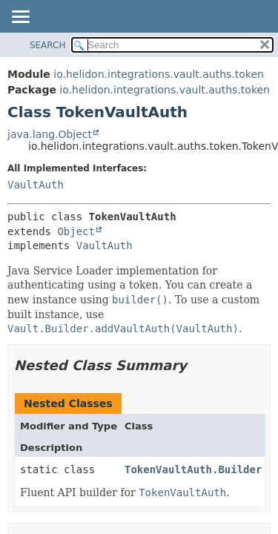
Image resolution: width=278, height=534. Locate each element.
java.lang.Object (49, 134)
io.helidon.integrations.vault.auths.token (158, 74)
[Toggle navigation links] (20, 17)
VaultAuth (35, 185)
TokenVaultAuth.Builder (193, 469)
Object (76, 231)
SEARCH (48, 45)
